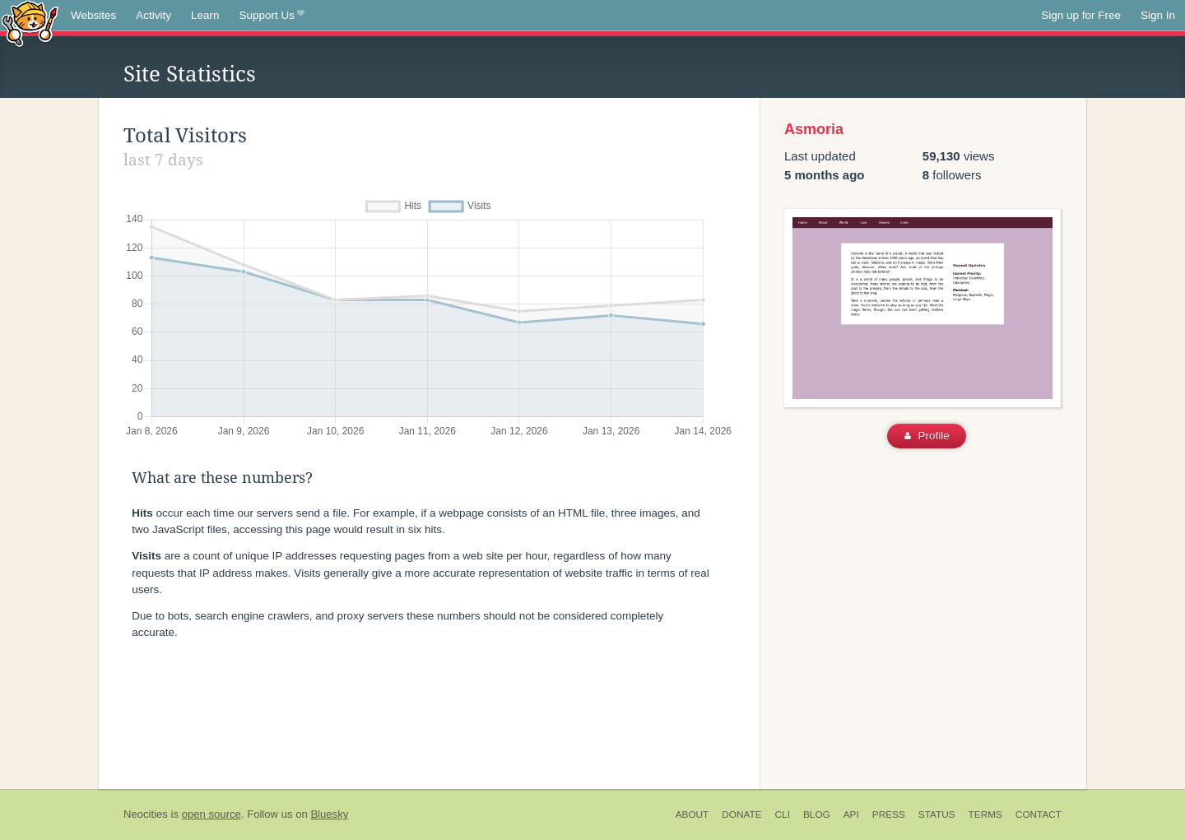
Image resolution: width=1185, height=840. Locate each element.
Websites (93, 15)
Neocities (145, 814)
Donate (741, 814)
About (692, 814)
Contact (1038, 814)
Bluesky (329, 814)
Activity (153, 15)
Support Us (271, 15)
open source (211, 814)
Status (936, 814)
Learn (205, 15)
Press (888, 814)
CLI (782, 814)
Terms (985, 814)
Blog (816, 814)
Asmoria (813, 129)
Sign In (1158, 15)
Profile (927, 435)
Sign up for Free (1081, 15)
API (851, 814)
